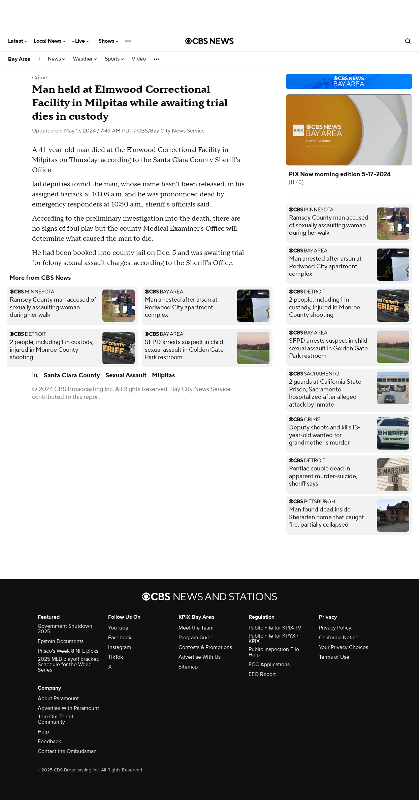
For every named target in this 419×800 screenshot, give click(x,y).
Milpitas (163, 375)
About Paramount (58, 698)
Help (43, 731)
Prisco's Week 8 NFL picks (68, 651)
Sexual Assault (126, 375)
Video (139, 59)
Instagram (119, 647)
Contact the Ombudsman (67, 751)
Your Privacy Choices (343, 647)
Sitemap (188, 667)
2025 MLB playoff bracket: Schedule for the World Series (68, 664)
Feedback (49, 741)
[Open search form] (408, 41)
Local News (50, 41)
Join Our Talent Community (55, 719)
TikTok (115, 657)
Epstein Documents (61, 641)
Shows (108, 41)
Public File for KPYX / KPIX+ (273, 638)
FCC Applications (269, 664)
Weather (85, 59)
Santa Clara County (72, 375)
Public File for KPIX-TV (275, 628)
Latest (17, 41)
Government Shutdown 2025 (65, 628)
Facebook (119, 637)
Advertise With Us (200, 657)
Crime (39, 77)
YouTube (118, 628)
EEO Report (262, 674)
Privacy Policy (335, 628)
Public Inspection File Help (274, 652)
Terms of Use (334, 657)
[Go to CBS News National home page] (209, 41)
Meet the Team (196, 628)
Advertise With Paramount (68, 708)
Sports (114, 59)
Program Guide (196, 637)
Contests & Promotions (205, 647)
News (56, 59)
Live (82, 41)
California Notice (338, 637)
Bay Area (19, 59)
